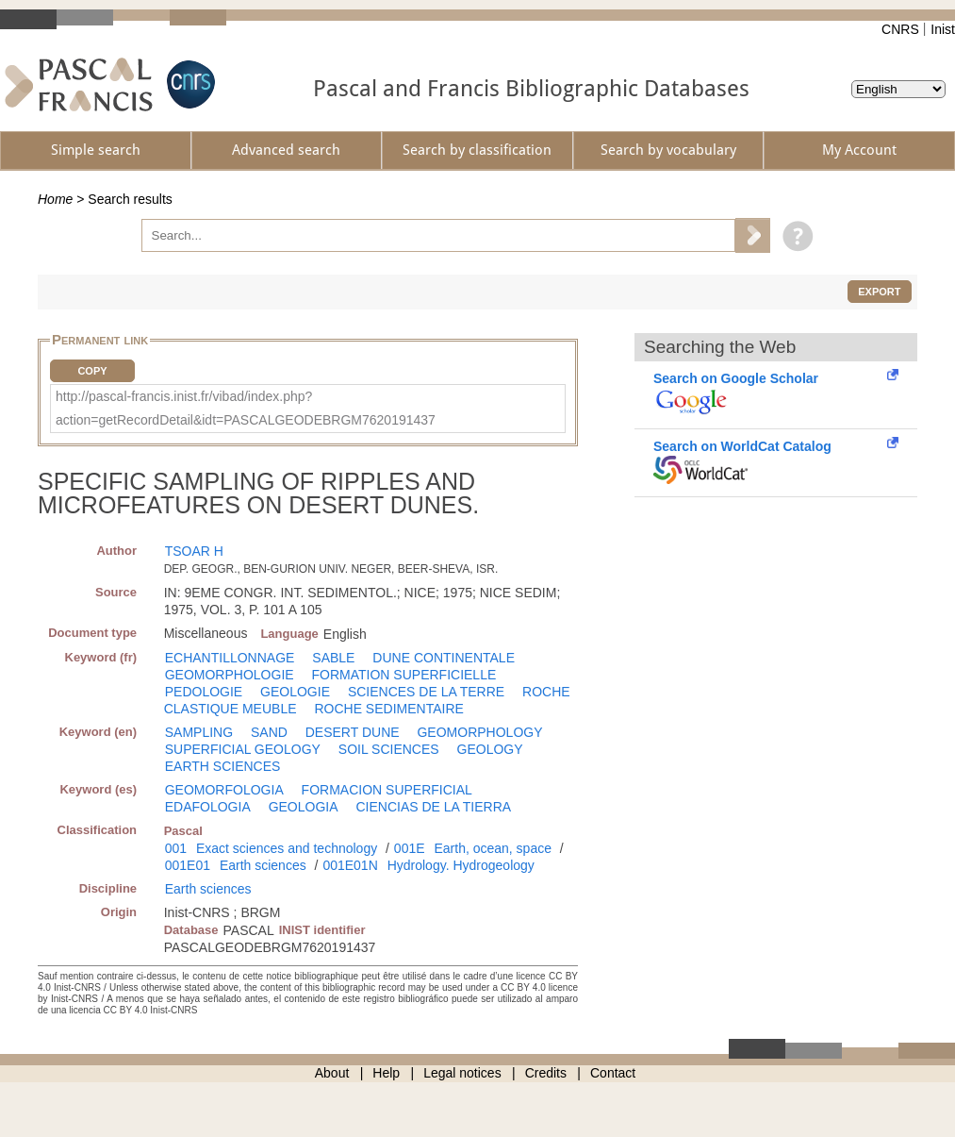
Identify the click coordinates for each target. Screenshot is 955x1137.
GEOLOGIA (303, 806)
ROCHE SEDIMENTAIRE (388, 708)
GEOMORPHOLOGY (479, 732)
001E (409, 848)
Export (879, 291)
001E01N (349, 865)
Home (55, 199)
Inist (942, 29)
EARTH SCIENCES (223, 766)
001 (176, 848)
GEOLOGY (490, 749)
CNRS (900, 29)
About (332, 1072)
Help (386, 1072)
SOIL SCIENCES (388, 749)
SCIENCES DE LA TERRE (426, 691)
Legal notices (462, 1072)
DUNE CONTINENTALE (443, 657)
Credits (546, 1072)
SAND (269, 732)
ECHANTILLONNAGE (230, 657)
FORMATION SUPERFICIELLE (404, 674)
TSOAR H (194, 551)
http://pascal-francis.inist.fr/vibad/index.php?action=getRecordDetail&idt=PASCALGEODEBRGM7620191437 (246, 408)
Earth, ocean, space (493, 848)
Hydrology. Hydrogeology (461, 865)
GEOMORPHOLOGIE (229, 674)
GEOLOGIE (295, 691)
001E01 (187, 865)
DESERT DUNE (352, 732)
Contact (612, 1072)
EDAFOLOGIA (208, 806)
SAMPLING (199, 732)
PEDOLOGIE (203, 691)
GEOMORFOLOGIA (224, 789)
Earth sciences (263, 865)
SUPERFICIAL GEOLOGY (243, 749)
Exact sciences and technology (286, 848)
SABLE (333, 657)
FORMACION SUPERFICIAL (387, 789)
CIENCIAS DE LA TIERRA (433, 806)
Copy (92, 370)
